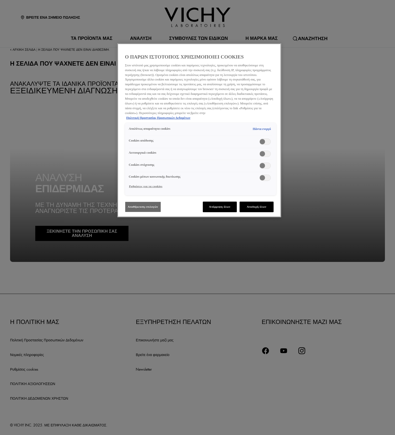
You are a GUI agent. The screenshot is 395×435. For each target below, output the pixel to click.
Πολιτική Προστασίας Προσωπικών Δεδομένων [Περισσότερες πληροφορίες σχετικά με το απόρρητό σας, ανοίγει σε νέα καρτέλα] (158, 118)
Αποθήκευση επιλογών (143, 206)
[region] (199, 130)
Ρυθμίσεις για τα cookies (145, 186)
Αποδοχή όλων (257, 206)
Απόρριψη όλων (220, 206)
